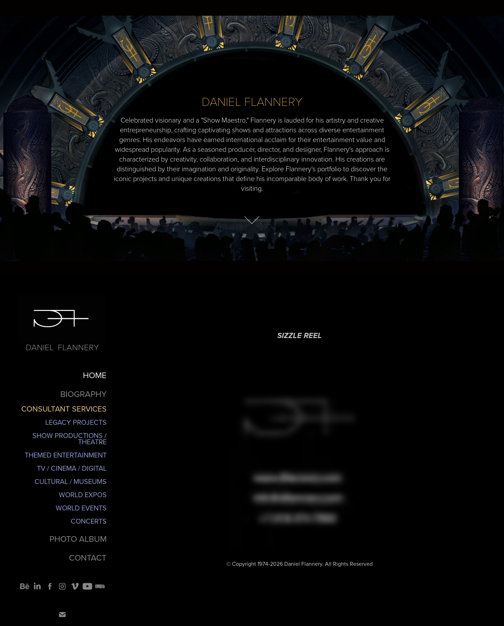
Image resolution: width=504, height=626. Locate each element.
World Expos (83, 495)
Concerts (89, 521)
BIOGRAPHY (83, 394)
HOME (95, 375)
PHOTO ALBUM (78, 539)
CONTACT (88, 557)
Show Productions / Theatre (69, 438)
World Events (81, 508)
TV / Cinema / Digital (72, 468)
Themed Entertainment (66, 455)
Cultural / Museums (70, 481)
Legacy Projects (76, 422)
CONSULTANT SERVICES (64, 408)
